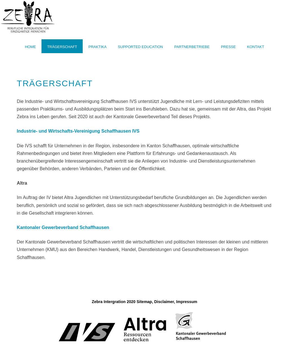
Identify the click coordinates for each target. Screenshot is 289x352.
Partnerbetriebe (191, 47)
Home (30, 47)
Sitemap (144, 301)
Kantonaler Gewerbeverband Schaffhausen (63, 227)
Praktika (97, 47)
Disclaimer (164, 301)
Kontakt (255, 47)
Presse (228, 47)
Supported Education (140, 47)
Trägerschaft (62, 47)
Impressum (186, 301)
